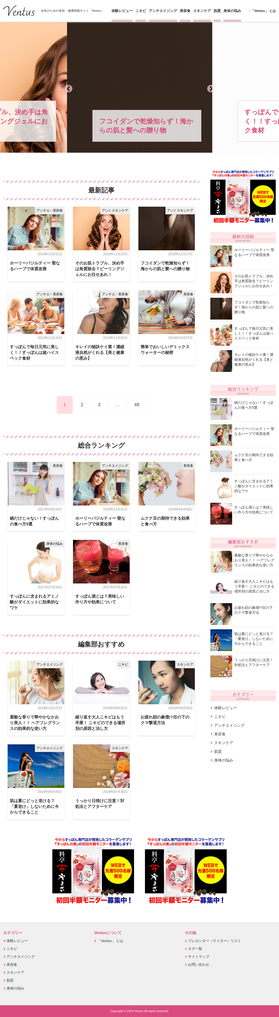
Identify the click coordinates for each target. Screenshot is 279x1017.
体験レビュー (122, 11)
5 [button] (150, 148)
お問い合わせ (198, 964)
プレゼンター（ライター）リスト (214, 941)
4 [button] (145, 148)
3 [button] (139, 148)
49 (136, 404)
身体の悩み (232, 11)
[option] (139, 87)
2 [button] (134, 148)
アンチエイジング (163, 11)
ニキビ (140, 11)
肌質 (217, 11)
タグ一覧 (195, 948)
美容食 (185, 11)
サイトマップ (198, 956)
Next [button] (209, 87)
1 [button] (128, 148)
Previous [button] (67, 87)
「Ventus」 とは (263, 11)
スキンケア (202, 11)
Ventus (19, 10)
